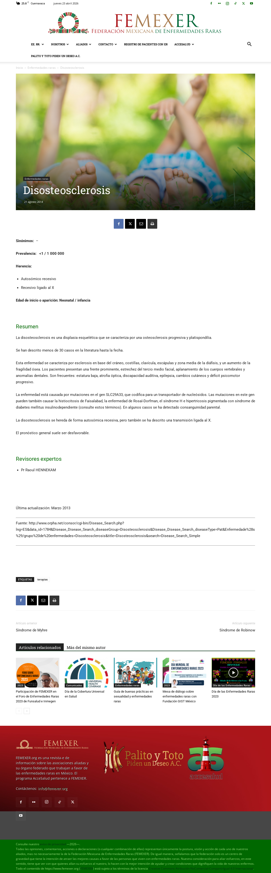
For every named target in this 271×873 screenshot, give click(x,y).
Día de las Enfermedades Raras (231, 685)
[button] (249, 44)
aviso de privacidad (53, 844)
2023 (20, 685)
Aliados (83, 44)
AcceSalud (184, 44)
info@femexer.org (52, 788)
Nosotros (60, 44)
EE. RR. (37, 44)
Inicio (19, 68)
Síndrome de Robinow (237, 630)
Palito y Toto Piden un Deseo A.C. (55, 56)
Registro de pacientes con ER (145, 44)
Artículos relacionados (40, 647)
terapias (42, 579)
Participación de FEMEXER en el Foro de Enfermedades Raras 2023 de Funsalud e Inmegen (37, 696)
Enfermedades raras (42, 68)
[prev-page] (19, 711)
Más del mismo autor (86, 647)
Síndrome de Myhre (31, 630)
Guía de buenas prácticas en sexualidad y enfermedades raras (133, 696)
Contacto (107, 44)
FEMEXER (86, 868)
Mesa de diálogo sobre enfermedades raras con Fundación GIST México (180, 696)
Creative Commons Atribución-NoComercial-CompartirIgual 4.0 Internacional (201, 868)
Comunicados (74, 685)
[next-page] (27, 711)
